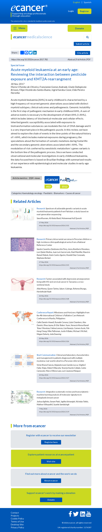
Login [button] (71, 11)
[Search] (87, 37)
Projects (15, 515)
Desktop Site (17, 524)
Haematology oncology (32, 193)
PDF (89, 59)
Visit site (51, 461)
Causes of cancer (73, 193)
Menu (19, 28)
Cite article (82, 53)
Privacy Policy (17, 527)
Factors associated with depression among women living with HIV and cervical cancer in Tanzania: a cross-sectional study (63, 282)
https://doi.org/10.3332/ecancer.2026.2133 (54, 265)
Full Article (81, 59)
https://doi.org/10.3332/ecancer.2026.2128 (54, 299)
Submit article (82, 44)
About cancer (51, 480)
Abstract (71, 59)
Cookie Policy (17, 518)
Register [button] (84, 11)
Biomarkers (59, 193)
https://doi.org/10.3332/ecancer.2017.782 (29, 59)
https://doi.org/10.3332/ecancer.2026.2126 (54, 341)
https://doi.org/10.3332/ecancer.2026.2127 (54, 378)
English (76, 2)
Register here (51, 442)
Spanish (87, 2)
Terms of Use (17, 521)
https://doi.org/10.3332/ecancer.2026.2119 (54, 412)
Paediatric (48, 193)
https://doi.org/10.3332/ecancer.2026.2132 (54, 225)
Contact (15, 512)
